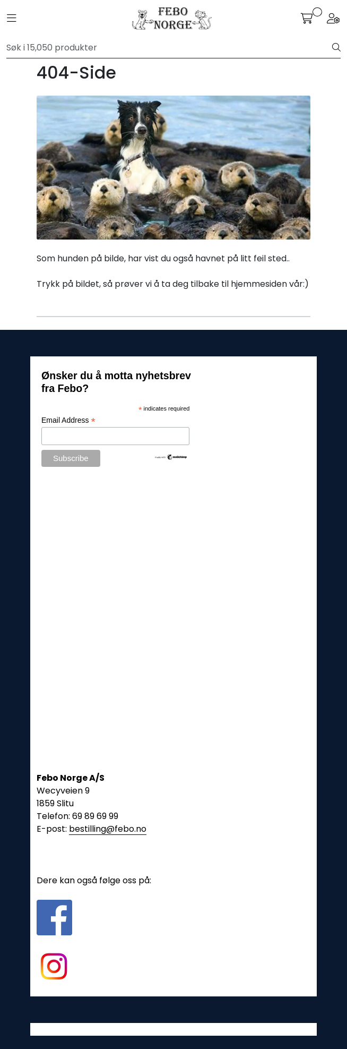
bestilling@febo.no (107, 829)
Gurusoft (173, 1029)
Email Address (68, 420)
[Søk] (169, 47)
